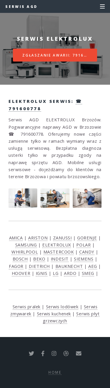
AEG (92, 266)
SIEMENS (83, 259)
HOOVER (21, 273)
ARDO (70, 273)
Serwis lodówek (62, 306)
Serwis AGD (21, 6)
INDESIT (60, 259)
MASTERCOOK (58, 252)
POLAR (83, 245)
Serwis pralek (26, 306)
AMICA (16, 238)
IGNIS (42, 273)
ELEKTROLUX (56, 245)
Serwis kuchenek (54, 313)
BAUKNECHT (69, 266)
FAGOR (16, 266)
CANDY (86, 252)
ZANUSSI (62, 238)
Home (55, 372)
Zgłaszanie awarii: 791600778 (59, 55)
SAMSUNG (26, 245)
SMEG (88, 273)
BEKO (39, 259)
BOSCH (20, 259)
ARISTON (38, 238)
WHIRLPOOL (24, 252)
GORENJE (87, 238)
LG (55, 273)
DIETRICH (39, 266)
